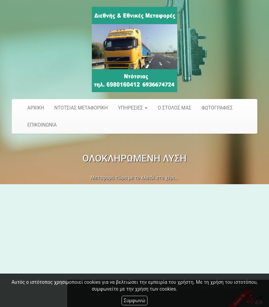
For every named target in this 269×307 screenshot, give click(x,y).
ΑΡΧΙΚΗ (35, 108)
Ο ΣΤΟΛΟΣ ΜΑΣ (174, 108)
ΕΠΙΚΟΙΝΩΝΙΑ (42, 125)
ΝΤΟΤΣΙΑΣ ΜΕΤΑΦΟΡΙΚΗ (81, 108)
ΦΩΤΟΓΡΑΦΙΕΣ (217, 108)
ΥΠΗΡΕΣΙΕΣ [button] (132, 108)
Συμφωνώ (134, 300)
